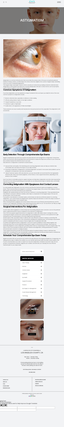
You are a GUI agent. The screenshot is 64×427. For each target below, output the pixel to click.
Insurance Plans (6, 387)
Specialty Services (39, 385)
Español (59, 2)
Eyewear (37, 383)
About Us (5, 381)
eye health (24, 277)
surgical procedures (27, 281)
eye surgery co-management (29, 288)
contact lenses (26, 270)
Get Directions (32, 372)
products (24, 284)
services (24, 266)
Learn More (32, 312)
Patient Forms (6, 385)
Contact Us (32, 334)
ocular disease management (29, 292)
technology (25, 295)
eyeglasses (24, 273)
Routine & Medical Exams (40, 379)
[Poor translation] (5, 405)
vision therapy (25, 262)
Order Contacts (38, 381)
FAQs (4, 383)
